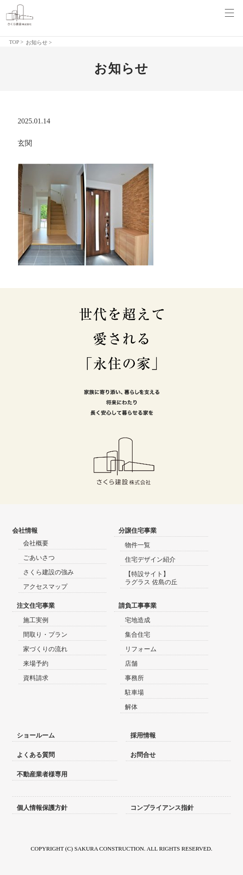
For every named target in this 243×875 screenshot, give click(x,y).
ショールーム (36, 735)
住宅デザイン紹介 (150, 559)
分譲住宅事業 (138, 530)
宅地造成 (137, 620)
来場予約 (35, 663)
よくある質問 (36, 754)
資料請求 (35, 678)
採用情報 (143, 735)
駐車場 (134, 692)
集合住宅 (137, 634)
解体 (131, 707)
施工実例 (35, 620)
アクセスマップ (45, 586)
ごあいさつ (39, 557)
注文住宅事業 (36, 605)
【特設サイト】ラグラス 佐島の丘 (151, 578)
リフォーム (141, 649)
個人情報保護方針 (42, 807)
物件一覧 (137, 545)
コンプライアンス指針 (162, 807)
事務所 (134, 678)
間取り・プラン (45, 634)
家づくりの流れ (45, 649)
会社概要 (35, 543)
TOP (14, 42)
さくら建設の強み (48, 572)
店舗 (131, 663)
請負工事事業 (138, 605)
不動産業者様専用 (42, 774)
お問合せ (143, 754)
